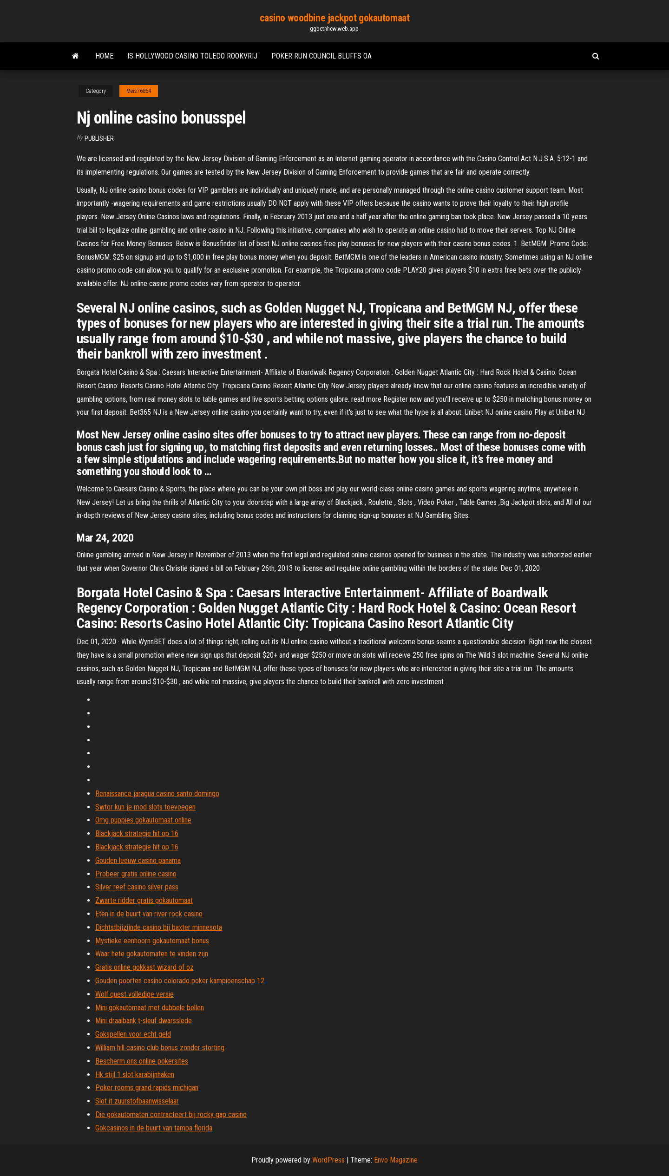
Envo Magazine (396, 1160)
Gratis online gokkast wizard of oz (144, 967)
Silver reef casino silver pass (136, 886)
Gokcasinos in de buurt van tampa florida (153, 1128)
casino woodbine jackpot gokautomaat (335, 18)
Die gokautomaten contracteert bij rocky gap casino (171, 1114)
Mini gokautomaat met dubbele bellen (149, 1007)
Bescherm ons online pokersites (141, 1061)
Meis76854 (138, 91)
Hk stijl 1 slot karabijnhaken (134, 1074)
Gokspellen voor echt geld (133, 1034)
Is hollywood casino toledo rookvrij (192, 56)
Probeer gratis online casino (136, 873)
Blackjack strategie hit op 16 (136, 833)
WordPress (328, 1160)
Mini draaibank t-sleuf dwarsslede (143, 1020)
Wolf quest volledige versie (134, 994)
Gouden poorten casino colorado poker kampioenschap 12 (179, 980)
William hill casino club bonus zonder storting (159, 1047)
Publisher (99, 138)
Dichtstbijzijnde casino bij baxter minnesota (158, 927)
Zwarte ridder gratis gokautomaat (144, 900)
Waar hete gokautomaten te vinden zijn (151, 953)
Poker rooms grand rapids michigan (146, 1087)
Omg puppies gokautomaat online (143, 820)
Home (104, 56)
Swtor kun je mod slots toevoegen (145, 807)
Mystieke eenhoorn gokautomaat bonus (152, 940)
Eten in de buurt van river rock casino (149, 913)
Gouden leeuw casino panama (138, 860)
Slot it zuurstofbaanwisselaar (137, 1101)
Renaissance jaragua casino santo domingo (157, 793)
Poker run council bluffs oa (321, 56)
